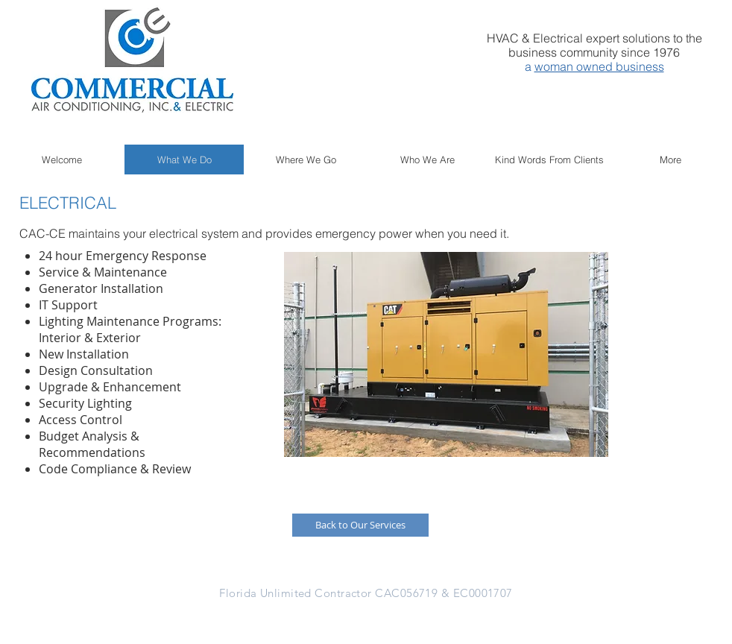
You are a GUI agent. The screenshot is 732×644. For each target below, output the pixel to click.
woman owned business (599, 66)
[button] (446, 354)
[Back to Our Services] (360, 525)
